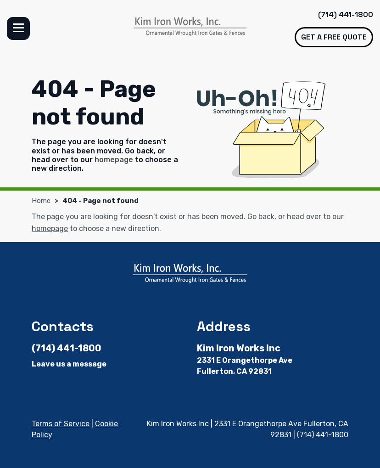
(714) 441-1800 (345, 14)
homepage (114, 159)
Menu (18, 28)
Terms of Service (60, 423)
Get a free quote (334, 37)
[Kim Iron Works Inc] (190, 26)
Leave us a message (69, 364)
